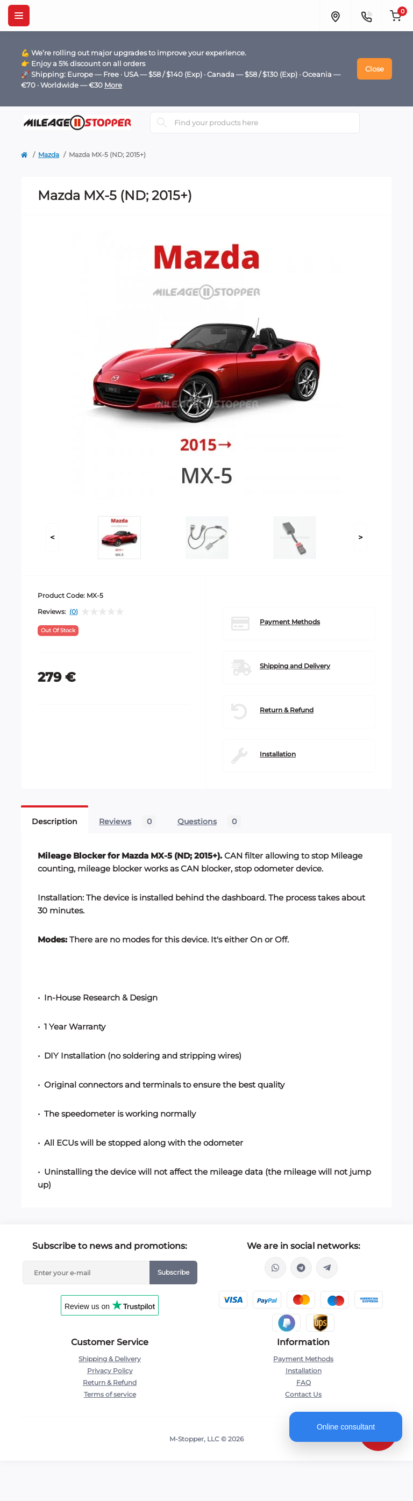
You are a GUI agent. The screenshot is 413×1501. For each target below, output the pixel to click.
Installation (278, 754)
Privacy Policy (110, 1371)
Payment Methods (290, 622)
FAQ (303, 1382)
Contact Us (303, 1394)
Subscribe (173, 1272)
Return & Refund (287, 710)
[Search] (162, 122)
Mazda (48, 155)
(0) (73, 612)
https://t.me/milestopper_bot (327, 1267)
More (113, 85)
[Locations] (335, 15)
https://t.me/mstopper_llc (301, 1267)
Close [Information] (374, 69)
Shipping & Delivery (110, 1359)
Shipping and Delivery (295, 666)
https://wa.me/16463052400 (275, 1267)
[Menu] (19, 15)
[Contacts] (366, 15)
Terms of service (110, 1394)
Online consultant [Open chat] (346, 1427)
